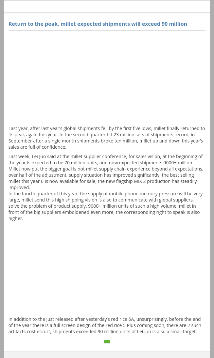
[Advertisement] (107, 79)
